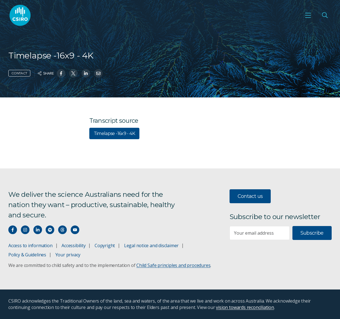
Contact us (250, 196)
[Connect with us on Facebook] (12, 229)
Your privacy (67, 255)
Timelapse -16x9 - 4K (114, 133)
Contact (19, 73)
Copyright (105, 245)
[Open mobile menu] (308, 15)
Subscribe (312, 233)
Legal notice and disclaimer (151, 245)
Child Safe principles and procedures (173, 265)
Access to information (30, 245)
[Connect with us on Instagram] (25, 229)
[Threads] (62, 229)
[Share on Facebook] (61, 73)
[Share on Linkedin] (86, 73)
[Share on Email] (98, 73)
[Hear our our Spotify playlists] (50, 229)
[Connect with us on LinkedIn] (37, 229)
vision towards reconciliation (245, 307)
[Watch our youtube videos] (75, 229)
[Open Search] (325, 15)
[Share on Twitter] (73, 73)
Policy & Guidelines (27, 255)
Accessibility (73, 245)
